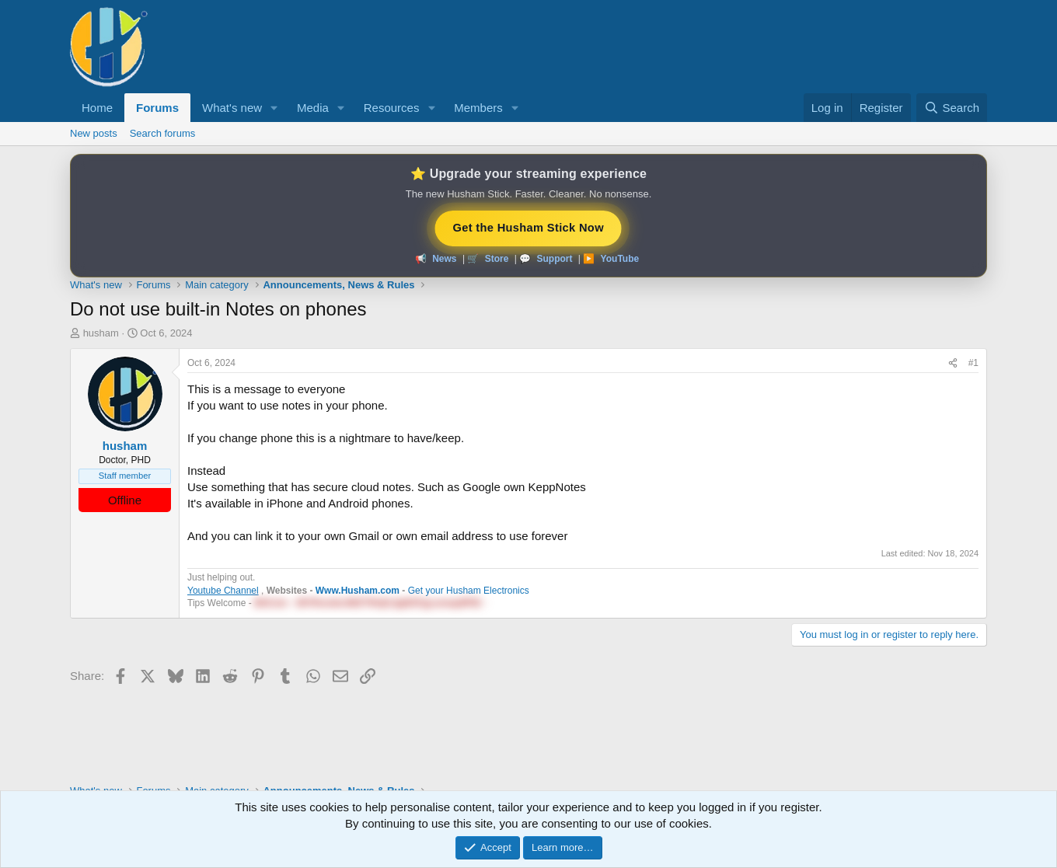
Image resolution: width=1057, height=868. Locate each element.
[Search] (951, 107)
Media (313, 107)
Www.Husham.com (357, 590)
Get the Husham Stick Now (528, 227)
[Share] (953, 363)
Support (554, 258)
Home (97, 107)
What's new (232, 107)
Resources (392, 107)
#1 (973, 362)
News (444, 258)
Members (478, 107)
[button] (274, 107)
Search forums (163, 133)
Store (497, 258)
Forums (157, 107)
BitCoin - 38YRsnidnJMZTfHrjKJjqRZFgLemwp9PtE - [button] (370, 603)
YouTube (620, 258)
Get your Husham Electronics (468, 590)
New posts (93, 133)
